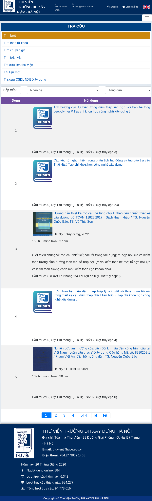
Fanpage (112, 7)
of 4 (84, 415)
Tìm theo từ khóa (16, 43)
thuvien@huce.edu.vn (82, 5)
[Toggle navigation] (147, 17)
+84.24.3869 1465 (61, 7)
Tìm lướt (10, 35)
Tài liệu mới (12, 72)
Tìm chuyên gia (14, 50)
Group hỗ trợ (130, 7)
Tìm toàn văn (13, 57)
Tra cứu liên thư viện (18, 65)
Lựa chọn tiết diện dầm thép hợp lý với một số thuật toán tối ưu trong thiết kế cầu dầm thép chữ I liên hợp (102, 295)
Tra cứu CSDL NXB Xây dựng (25, 79)
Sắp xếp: (10, 90)
